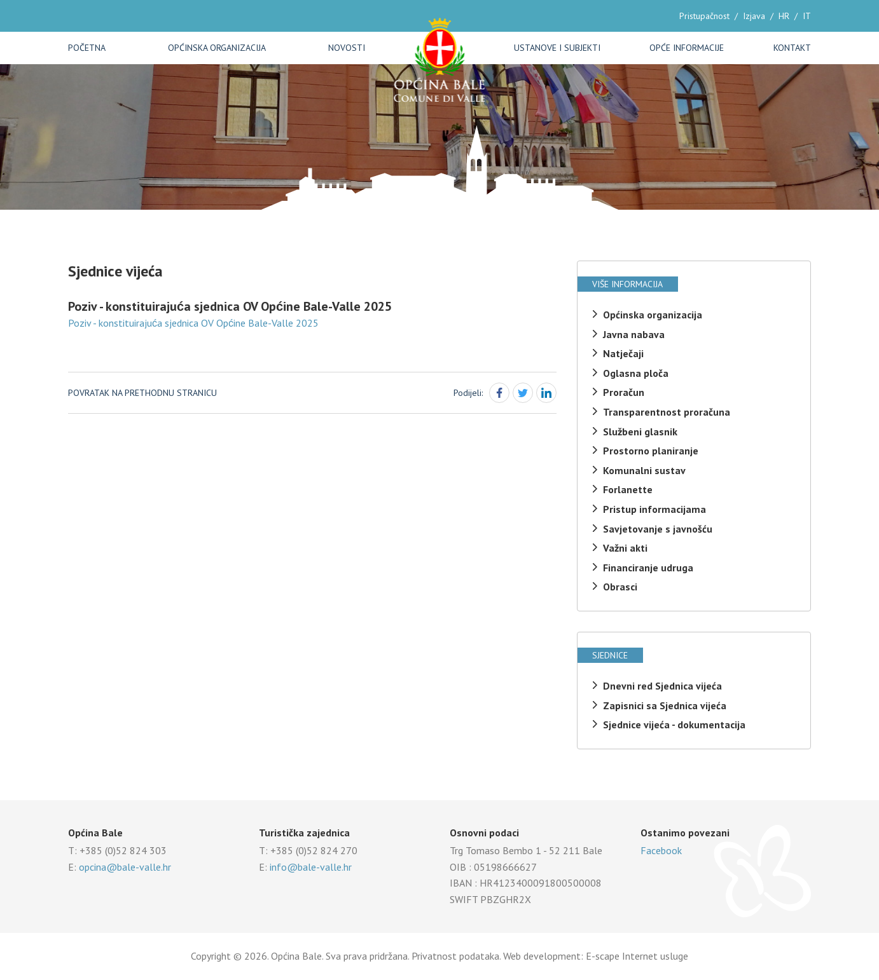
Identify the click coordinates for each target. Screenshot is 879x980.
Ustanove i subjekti (557, 47)
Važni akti (625, 547)
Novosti (346, 47)
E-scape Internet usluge (637, 955)
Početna (87, 47)
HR (784, 16)
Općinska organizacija (217, 47)
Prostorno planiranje (650, 450)
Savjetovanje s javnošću (657, 528)
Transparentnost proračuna (666, 411)
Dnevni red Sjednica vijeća (662, 685)
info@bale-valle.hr (311, 867)
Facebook (661, 850)
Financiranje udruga (648, 567)
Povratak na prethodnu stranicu (142, 392)
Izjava (754, 16)
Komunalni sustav (644, 470)
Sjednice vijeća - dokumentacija (674, 724)
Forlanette (628, 489)
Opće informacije (686, 47)
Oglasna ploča (635, 373)
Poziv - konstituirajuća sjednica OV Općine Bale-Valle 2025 (193, 322)
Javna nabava (634, 334)
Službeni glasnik (640, 431)
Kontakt (792, 47)
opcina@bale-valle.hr (125, 867)
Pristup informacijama (654, 509)
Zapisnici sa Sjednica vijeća (664, 705)
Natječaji (623, 353)
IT (807, 16)
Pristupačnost (704, 16)
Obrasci (620, 586)
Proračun (623, 392)
